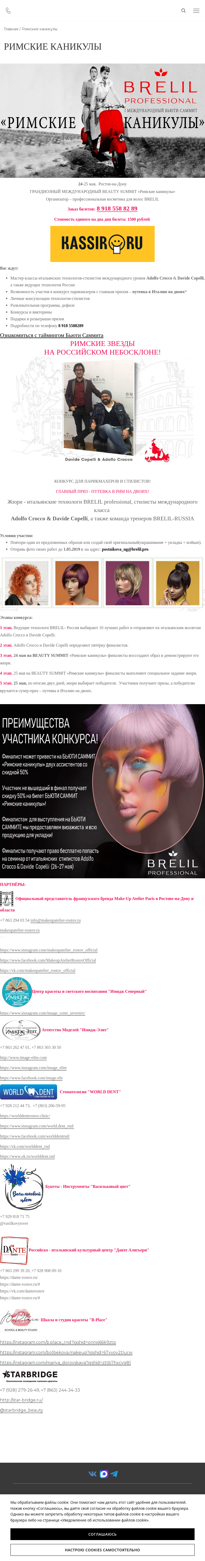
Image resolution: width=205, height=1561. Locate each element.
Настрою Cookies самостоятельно (102, 1549)
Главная (11, 29)
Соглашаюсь (102, 1534)
